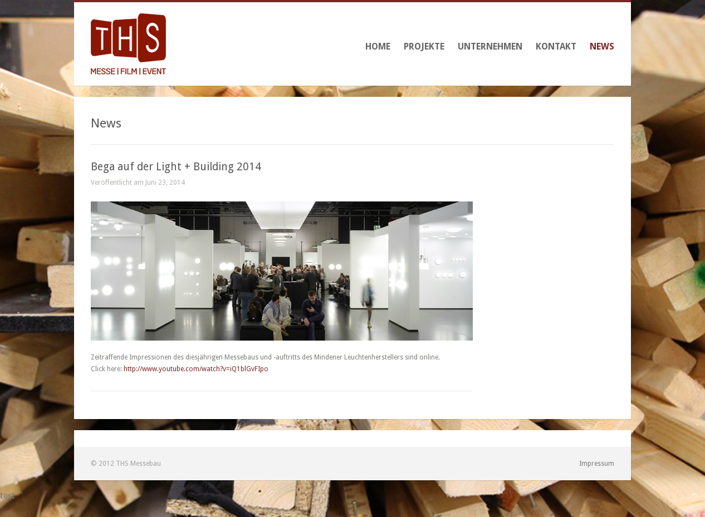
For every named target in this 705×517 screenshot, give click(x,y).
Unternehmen (490, 46)
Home (377, 46)
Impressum (596, 463)
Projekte (424, 46)
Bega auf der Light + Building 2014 (176, 166)
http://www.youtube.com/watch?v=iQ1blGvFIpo (196, 369)
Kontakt (556, 46)
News (602, 46)
